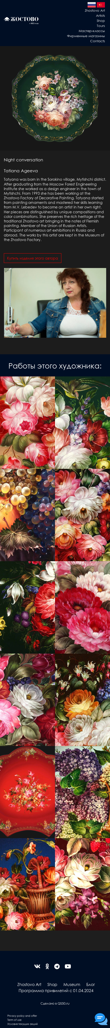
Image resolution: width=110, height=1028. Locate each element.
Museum (71, 984)
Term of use (14, 1019)
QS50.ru (64, 1003)
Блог (90, 984)
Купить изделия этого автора (32, 258)
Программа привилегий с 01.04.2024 (56, 990)
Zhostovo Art (95, 10)
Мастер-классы (92, 31)
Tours (101, 25)
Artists (100, 15)
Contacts (97, 41)
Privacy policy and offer (22, 1015)
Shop (101, 20)
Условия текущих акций (22, 1023)
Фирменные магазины (86, 36)
